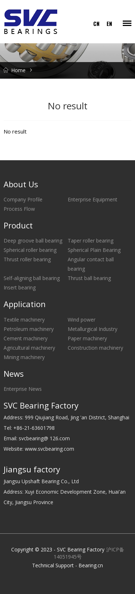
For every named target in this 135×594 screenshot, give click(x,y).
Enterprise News (23, 388)
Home (18, 70)
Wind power (81, 319)
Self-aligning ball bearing (32, 278)
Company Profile (23, 199)
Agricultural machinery (29, 347)
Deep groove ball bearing (33, 240)
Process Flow (19, 208)
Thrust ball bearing (89, 278)
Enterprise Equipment (92, 199)
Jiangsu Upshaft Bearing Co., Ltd (41, 481)
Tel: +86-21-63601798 (29, 427)
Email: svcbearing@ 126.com (37, 438)
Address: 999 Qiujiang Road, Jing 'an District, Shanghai (66, 417)
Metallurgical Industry (92, 329)
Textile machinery (24, 319)
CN (96, 23)
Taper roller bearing (90, 240)
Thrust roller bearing (27, 259)
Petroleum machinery (29, 329)
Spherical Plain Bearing (94, 249)
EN (109, 23)
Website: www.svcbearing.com (39, 448)
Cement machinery (26, 338)
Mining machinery (24, 357)
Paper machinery (87, 338)
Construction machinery (95, 347)
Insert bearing (20, 287)
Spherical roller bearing (30, 249)
